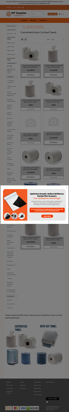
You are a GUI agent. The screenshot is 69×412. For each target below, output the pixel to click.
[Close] (66, 188)
